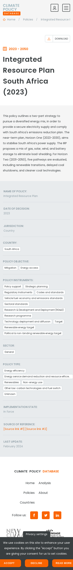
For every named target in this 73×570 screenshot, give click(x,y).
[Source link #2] (36, 429)
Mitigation (10, 267)
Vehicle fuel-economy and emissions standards (33, 298)
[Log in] (54, 8)
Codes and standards (50, 292)
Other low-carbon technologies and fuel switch (32, 388)
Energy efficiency (14, 370)
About (43, 493)
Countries (27, 502)
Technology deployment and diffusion (27, 321)
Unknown (9, 394)
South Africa (11, 249)
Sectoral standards (16, 304)
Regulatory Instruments (18, 292)
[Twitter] (46, 515)
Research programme (17, 315)
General (9, 352)
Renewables (11, 382)
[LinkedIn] (57, 515)
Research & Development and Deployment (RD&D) (34, 309)
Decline (36, 563)
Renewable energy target (19, 327)
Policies (29, 493)
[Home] (11, 8)
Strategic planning (36, 286)
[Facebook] (34, 515)
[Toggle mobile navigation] (66, 8)
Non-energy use (32, 382)
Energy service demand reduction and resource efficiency (38, 376)
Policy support (12, 286)
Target (58, 321)
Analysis (45, 483)
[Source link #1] (14, 429)
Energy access (29, 267)
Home (30, 483)
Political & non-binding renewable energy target (32, 333)
